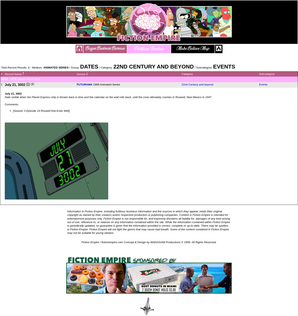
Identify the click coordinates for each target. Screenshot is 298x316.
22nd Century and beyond (197, 84)
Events (263, 84)
